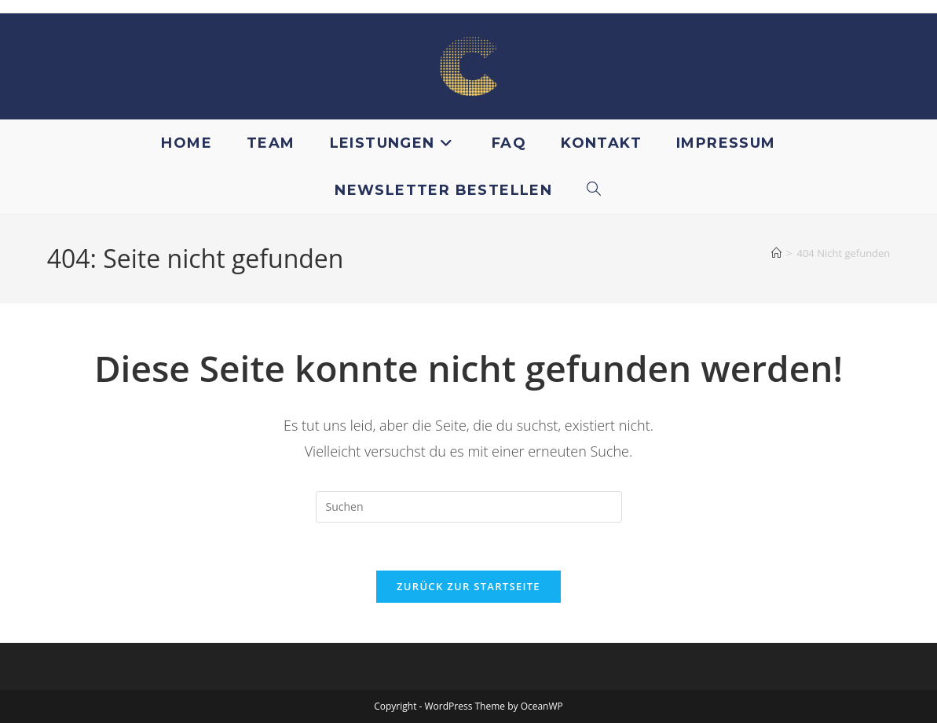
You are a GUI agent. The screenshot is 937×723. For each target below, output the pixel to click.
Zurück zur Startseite (468, 586)
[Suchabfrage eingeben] (469, 507)
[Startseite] (776, 253)
